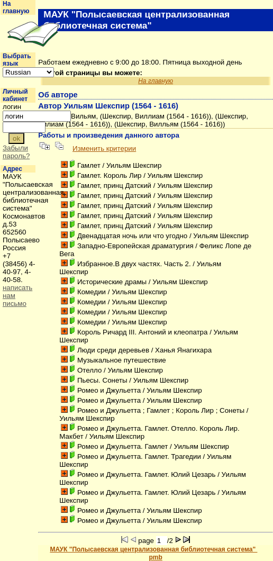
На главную (16, 7)
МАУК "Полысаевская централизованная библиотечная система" (153, 549)
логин (12, 107)
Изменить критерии (104, 148)
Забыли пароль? (16, 152)
